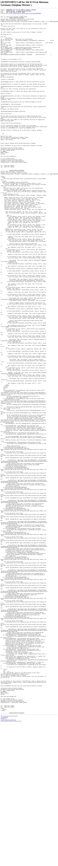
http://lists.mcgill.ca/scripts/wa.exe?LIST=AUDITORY (25, 14)
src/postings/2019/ (4, 858)
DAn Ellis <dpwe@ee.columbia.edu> (8, 860)
